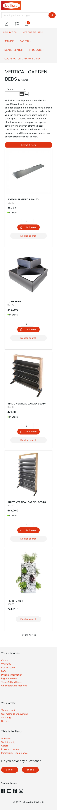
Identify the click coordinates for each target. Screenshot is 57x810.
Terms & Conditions (11, 682)
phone (30, 769)
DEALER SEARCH (13, 49)
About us (6, 738)
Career (4, 745)
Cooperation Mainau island (22, 58)
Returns (5, 721)
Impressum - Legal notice (14, 752)
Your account (8, 710)
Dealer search (28, 235)
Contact (5, 660)
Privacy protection (10, 749)
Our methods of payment (14, 713)
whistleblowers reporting (14, 685)
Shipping (6, 717)
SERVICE (9, 41)
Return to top (28, 634)
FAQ (3, 671)
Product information (11, 674)
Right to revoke (9, 678)
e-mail (10, 769)
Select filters (28, 144)
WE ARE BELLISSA (33, 32)
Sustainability (8, 742)
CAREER (24, 41)
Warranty (6, 663)
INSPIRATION (10, 32)
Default (10, 89)
